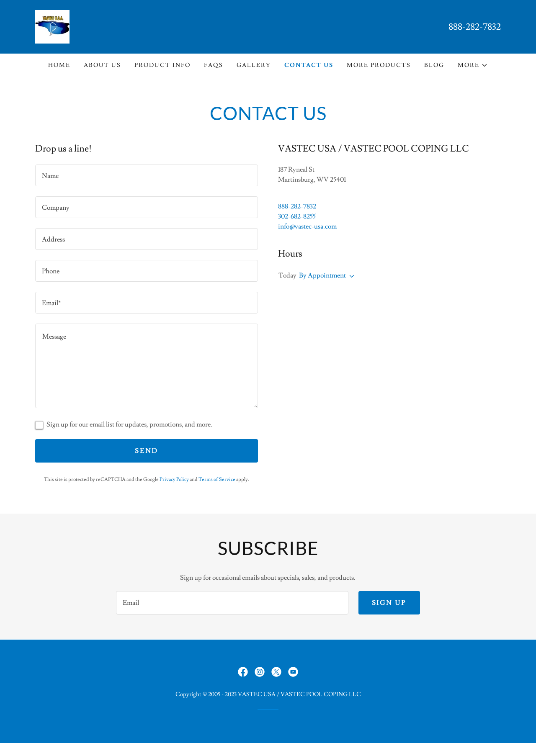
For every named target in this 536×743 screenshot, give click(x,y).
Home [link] (59, 65)
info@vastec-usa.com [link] (307, 226)
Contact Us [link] (308, 65)
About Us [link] (102, 65)
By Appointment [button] (322, 275)
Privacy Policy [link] (174, 479)
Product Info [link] (162, 65)
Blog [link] (434, 65)
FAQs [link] (213, 65)
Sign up (389, 603)
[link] (52, 25)
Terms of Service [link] (216, 479)
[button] (473, 65)
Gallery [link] (254, 65)
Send (146, 451)
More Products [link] (379, 65)
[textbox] (146, 175)
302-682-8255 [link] (297, 216)
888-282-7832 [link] (474, 27)
